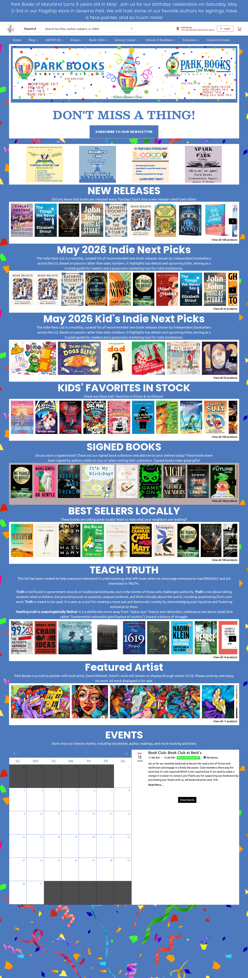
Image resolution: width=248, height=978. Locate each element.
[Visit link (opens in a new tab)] (124, 131)
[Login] (225, 29)
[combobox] (32, 28)
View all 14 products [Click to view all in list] (225, 657)
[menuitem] (17, 40)
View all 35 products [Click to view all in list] (225, 377)
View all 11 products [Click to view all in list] (225, 721)
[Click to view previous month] (14, 754)
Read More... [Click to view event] (155, 784)
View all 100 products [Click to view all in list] (224, 239)
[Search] (132, 28)
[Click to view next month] (126, 754)
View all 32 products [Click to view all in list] (225, 308)
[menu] (124, 40)
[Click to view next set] (232, 221)
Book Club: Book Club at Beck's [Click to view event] (175, 752)
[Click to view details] (22, 220)
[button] (195, 29)
